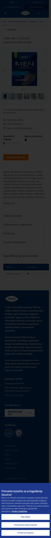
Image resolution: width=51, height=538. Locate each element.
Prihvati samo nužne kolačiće (25, 525)
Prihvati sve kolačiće (25, 533)
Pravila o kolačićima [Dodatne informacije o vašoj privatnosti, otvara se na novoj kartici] (19, 511)
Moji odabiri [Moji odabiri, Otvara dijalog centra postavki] (25, 517)
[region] (25, 510)
